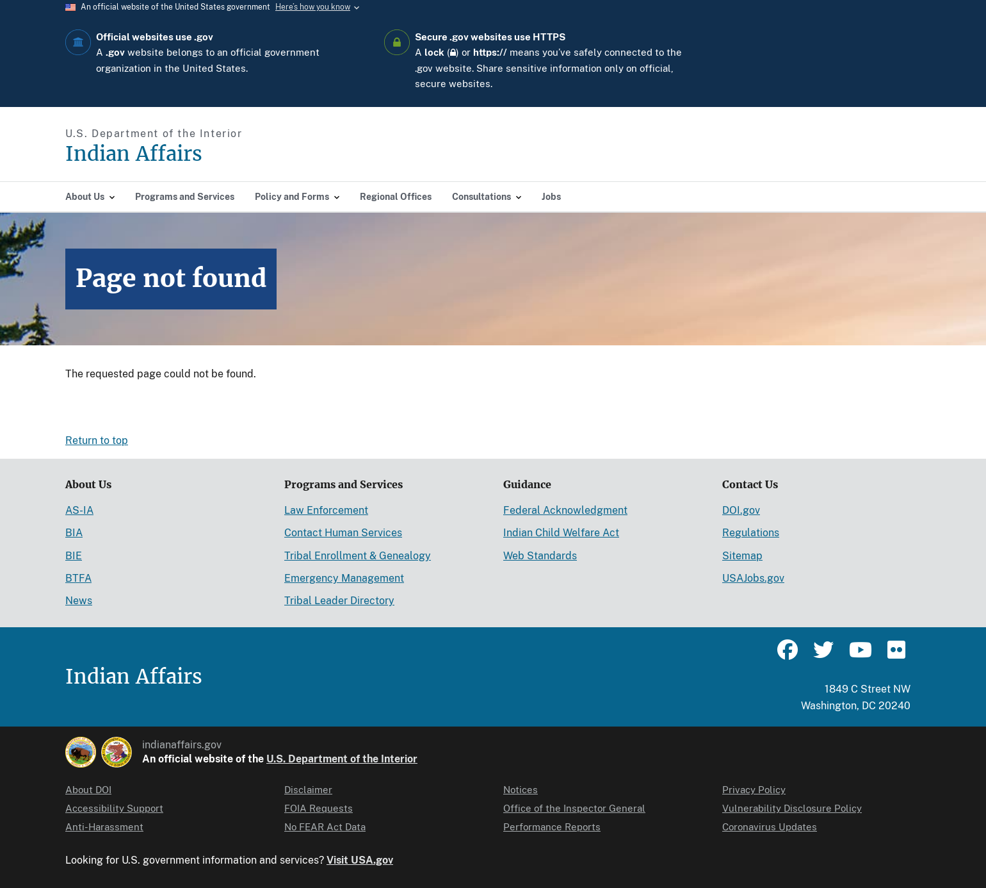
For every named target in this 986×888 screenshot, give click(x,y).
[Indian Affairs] (206, 154)
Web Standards (540, 556)
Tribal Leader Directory (339, 601)
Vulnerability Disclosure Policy (792, 808)
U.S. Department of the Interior (341, 759)
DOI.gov (741, 510)
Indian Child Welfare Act (561, 533)
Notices (520, 789)
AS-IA (79, 510)
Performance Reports (552, 826)
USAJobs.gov (753, 578)
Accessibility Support (114, 808)
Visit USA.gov (360, 860)
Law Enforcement (326, 510)
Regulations (750, 533)
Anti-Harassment (104, 826)
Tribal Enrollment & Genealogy (357, 556)
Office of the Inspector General (574, 808)
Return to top (96, 440)
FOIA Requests (318, 808)
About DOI (88, 789)
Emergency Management (344, 578)
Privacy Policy (754, 789)
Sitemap (742, 556)
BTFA (78, 578)
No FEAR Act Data (325, 826)
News (78, 601)
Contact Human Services (343, 533)
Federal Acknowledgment (565, 510)
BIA (74, 533)
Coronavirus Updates (769, 826)
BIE (73, 556)
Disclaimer (308, 789)
